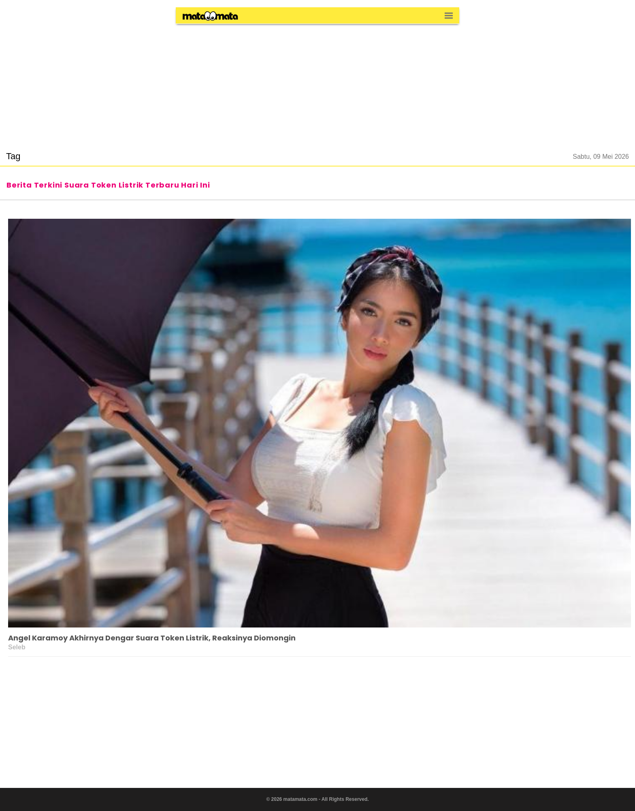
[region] (317, 82)
